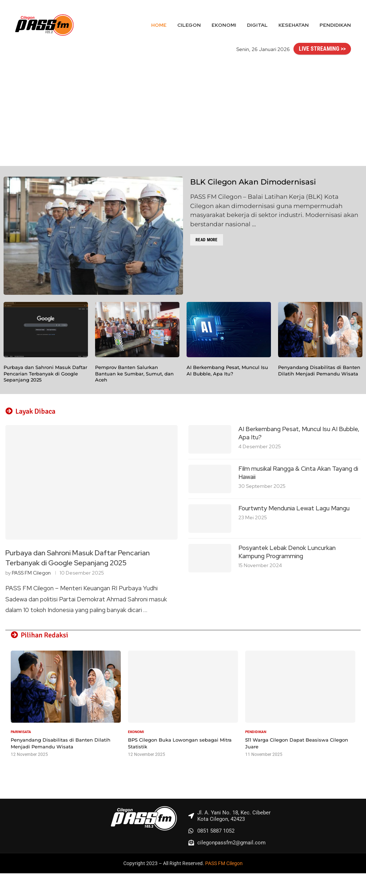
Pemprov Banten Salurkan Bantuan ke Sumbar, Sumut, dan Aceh (134, 373)
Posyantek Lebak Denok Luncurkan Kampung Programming (287, 552)
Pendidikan (335, 25)
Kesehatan (293, 25)
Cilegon (189, 25)
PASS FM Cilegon (31, 573)
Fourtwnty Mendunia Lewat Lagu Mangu (294, 508)
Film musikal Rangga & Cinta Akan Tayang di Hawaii (298, 473)
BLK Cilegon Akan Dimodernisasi (253, 181)
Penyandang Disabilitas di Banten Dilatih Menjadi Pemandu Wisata (319, 370)
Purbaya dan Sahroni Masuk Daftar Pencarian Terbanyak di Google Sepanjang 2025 (45, 373)
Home (159, 25)
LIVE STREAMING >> (322, 48)
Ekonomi (224, 25)
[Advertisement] (183, 112)
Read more (207, 239)
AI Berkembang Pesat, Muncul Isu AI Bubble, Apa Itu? (227, 370)
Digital (257, 25)
